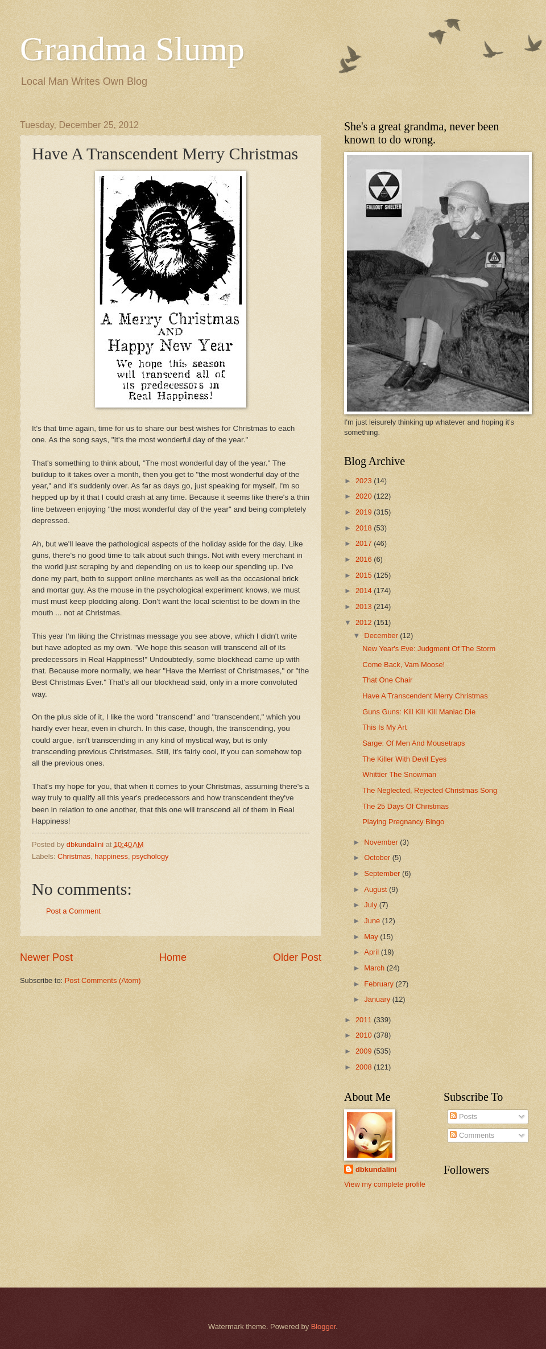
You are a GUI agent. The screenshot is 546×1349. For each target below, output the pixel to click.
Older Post (297, 957)
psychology (150, 856)
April (372, 952)
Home (173, 957)
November (382, 842)
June (373, 920)
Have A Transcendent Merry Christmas (424, 696)
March (375, 968)
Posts (463, 1116)
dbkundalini (375, 1169)
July (371, 904)
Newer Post (46, 957)
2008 (364, 1067)
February (379, 984)
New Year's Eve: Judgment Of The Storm (428, 648)
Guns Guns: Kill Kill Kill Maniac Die (418, 712)
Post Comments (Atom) (103, 980)
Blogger (323, 1326)
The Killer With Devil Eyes (404, 759)
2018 (364, 528)
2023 (364, 480)
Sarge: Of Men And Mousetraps (413, 743)
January (378, 999)
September (383, 873)
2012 (364, 622)
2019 (364, 512)
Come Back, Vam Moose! (403, 664)
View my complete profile (384, 1184)
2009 (364, 1051)
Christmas (73, 856)
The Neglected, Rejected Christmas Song (429, 790)
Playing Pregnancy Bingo (403, 821)
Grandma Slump (132, 49)
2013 (364, 606)
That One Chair (387, 680)
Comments (472, 1135)
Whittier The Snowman (399, 774)
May (372, 936)
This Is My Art (384, 727)
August (376, 889)
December (382, 635)
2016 (364, 559)
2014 (364, 590)
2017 (364, 543)
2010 (364, 1035)
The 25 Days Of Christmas (405, 806)
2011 (364, 1019)
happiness (111, 856)
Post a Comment (73, 911)
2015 (364, 575)
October (378, 857)
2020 (364, 496)
